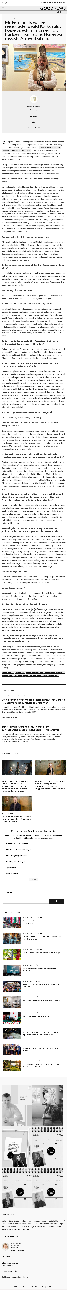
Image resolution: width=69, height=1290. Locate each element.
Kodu (6, 18)
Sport (38, 981)
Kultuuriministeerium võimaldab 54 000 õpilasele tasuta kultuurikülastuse (41, 1033)
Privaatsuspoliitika (9, 1272)
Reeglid (25, 1287)
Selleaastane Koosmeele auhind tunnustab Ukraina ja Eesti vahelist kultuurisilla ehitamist (33, 701)
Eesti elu (39, 917)
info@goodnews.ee (10, 1263)
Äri (37, 965)
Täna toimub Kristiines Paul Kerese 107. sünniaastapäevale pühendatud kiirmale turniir (30, 728)
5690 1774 (15, 1248)
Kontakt (50, 1287)
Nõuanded (39, 997)
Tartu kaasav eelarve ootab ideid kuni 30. (42, 953)
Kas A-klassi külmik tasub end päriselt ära (41, 1000)
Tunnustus (40, 1045)
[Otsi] (56, 901)
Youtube (59, 3)
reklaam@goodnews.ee (21, 1277)
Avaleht (17, 1287)
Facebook (43, 3)
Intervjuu (13, 18)
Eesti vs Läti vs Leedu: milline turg (38, 1016)
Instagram (52, 3)
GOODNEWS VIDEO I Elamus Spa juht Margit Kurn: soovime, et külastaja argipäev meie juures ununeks (50, 785)
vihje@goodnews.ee (20, 1230)
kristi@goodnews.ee (17, 1251)
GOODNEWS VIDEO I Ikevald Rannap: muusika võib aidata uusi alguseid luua (16, 819)
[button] (1, 5)
